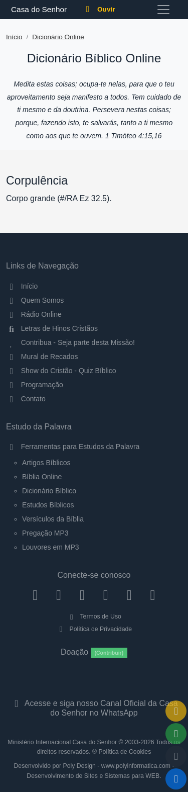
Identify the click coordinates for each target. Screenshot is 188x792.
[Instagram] (59, 595)
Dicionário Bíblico (49, 491)
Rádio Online (34, 314)
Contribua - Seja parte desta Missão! (70, 342)
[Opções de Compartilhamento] (175, 733)
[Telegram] (152, 595)
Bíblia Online (42, 477)
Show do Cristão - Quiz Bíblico (61, 371)
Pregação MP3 (45, 533)
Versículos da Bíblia (53, 519)
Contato (26, 399)
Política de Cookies (124, 751)
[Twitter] (82, 595)
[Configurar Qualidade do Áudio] (175, 756)
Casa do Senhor (37, 9)
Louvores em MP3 (50, 547)
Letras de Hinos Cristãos (52, 328)
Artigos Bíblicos (46, 463)
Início (14, 37)
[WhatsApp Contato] (129, 595)
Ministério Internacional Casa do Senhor (62, 742)
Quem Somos (35, 300)
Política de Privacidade (94, 629)
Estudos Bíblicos (48, 505)
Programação (34, 385)
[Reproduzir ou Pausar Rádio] (175, 778)
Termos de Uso (94, 616)
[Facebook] (35, 595)
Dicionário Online (58, 37)
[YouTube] (105, 595)
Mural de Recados (42, 357)
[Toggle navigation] (163, 9)
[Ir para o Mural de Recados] (175, 711)
